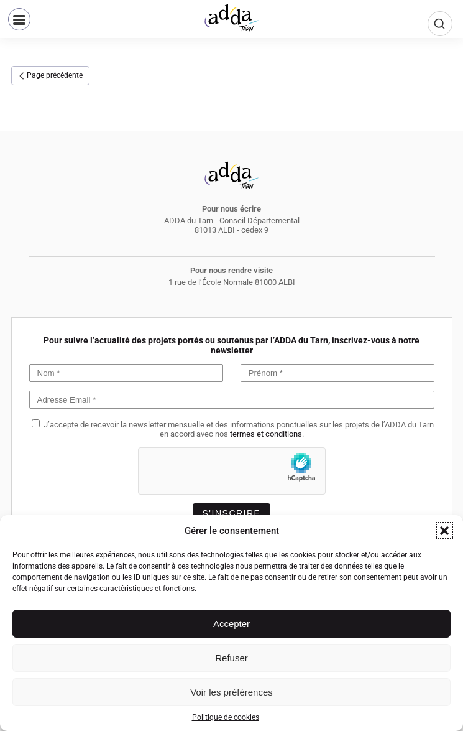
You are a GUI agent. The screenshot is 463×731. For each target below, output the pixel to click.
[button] (444, 530)
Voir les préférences (231, 692)
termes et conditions (266, 434)
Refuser (231, 658)
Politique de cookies (225, 717)
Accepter (231, 623)
